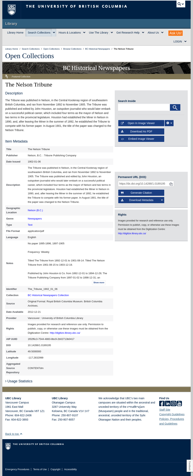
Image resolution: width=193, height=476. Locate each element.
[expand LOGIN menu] (185, 41)
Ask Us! (176, 33)
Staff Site (164, 409)
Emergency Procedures (17, 469)
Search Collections (39, 32)
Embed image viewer (137, 138)
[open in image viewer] (126, 96)
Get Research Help (128, 32)
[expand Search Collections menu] (54, 32)
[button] (21, 433)
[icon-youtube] (179, 403)
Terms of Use (40, 469)
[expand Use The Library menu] (112, 32)
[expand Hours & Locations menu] (84, 32)
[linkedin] (167, 403)
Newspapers (35, 218)
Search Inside (127, 101)
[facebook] (162, 403)
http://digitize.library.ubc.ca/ (65, 332)
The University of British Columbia (14, 10)
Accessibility (70, 469)
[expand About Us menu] (162, 32)
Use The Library (98, 32)
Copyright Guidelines (171, 414)
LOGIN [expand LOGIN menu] (177, 41)
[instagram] (173, 403)
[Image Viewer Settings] (169, 123)
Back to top (14, 433)
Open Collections (29, 56)
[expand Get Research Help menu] (143, 32)
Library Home (15, 32)
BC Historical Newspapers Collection (48, 295)
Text (30, 224)
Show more (98, 283)
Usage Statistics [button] (18, 381)
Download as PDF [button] (136, 131)
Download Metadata (142, 200)
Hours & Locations (70, 32)
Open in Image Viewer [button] (138, 123)
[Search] (175, 107)
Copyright (55, 469)
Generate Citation (136, 192)
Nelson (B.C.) (35, 210)
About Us (153, 32)
